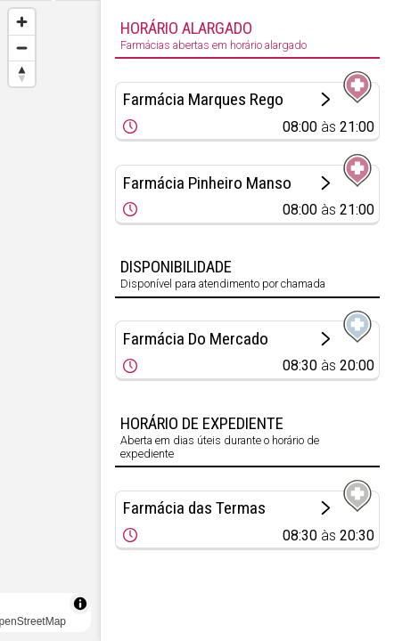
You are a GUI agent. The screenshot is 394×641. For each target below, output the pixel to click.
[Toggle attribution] (80, 603)
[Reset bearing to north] (22, 73)
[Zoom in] (22, 22)
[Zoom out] (22, 48)
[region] (50, 320)
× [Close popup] (41, 337)
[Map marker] (50, 299)
